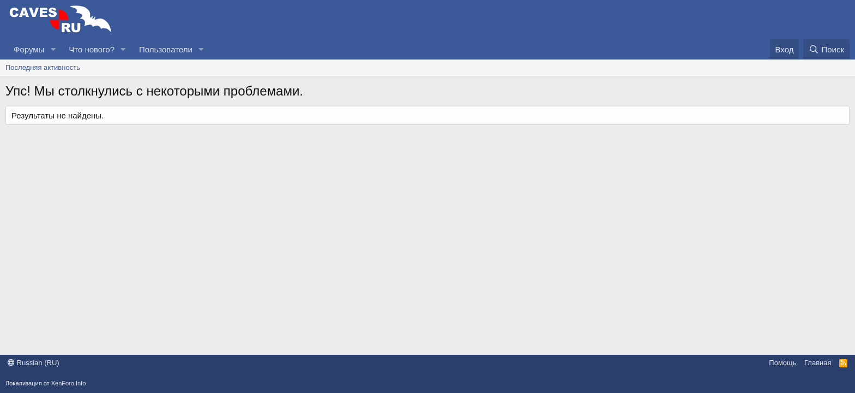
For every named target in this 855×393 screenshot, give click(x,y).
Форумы (29, 49)
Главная (817, 363)
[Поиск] (826, 49)
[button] (53, 49)
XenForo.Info (68, 383)
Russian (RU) (33, 363)
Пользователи (165, 49)
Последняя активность (42, 67)
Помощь (782, 363)
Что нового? (92, 49)
